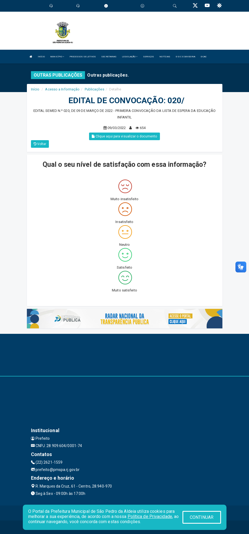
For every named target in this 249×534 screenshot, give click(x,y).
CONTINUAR (202, 517)
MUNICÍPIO (57, 56)
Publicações (94, 89)
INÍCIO (41, 56)
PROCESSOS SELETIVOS (83, 56)
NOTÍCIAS (164, 56)
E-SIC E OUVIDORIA (185, 56)
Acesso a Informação (62, 89)
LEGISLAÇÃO (129, 56)
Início (35, 89)
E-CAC (204, 56)
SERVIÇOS (148, 56)
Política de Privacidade (150, 516)
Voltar (40, 144)
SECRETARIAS (108, 56)
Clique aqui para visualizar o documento (124, 136)
